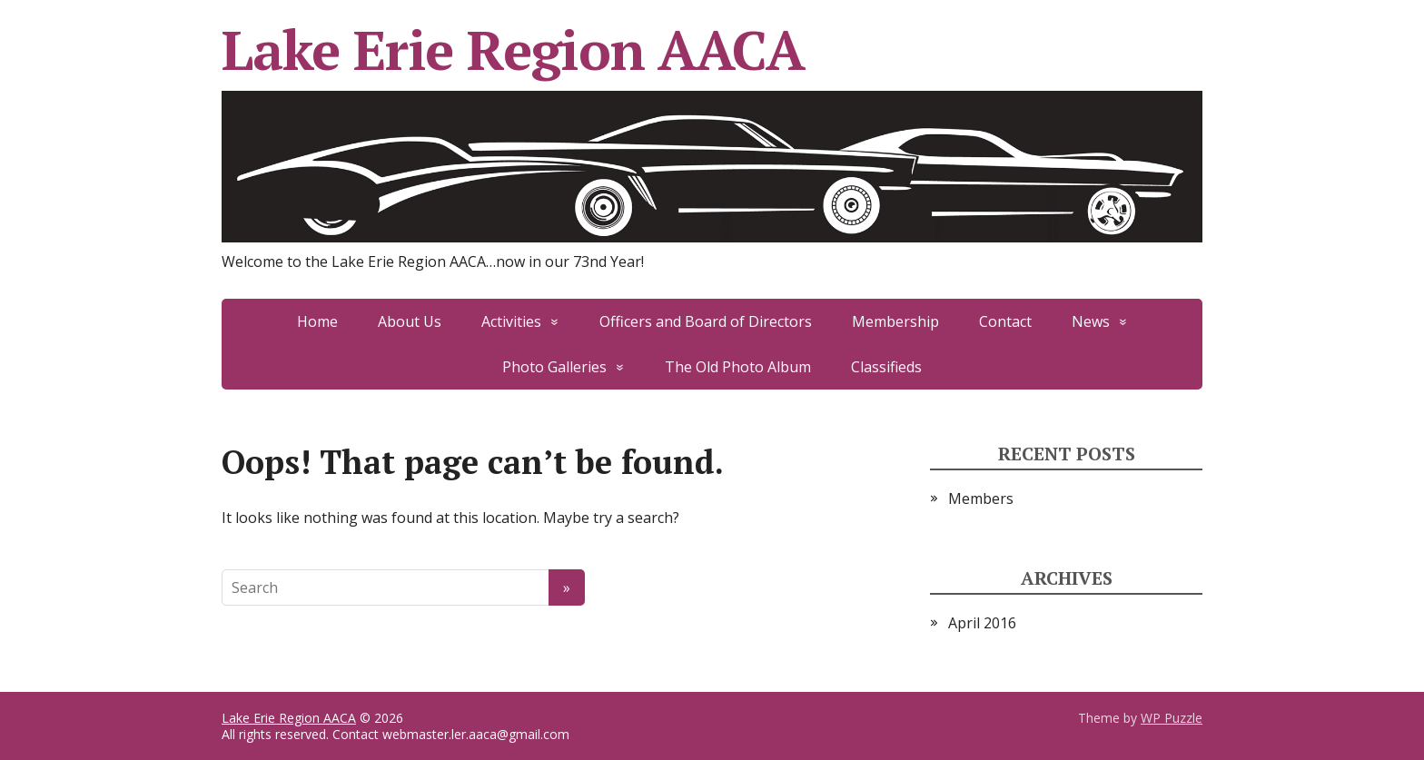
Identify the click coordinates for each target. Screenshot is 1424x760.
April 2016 (982, 623)
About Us (409, 321)
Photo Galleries (554, 367)
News (1091, 321)
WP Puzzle (1171, 717)
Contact (1005, 321)
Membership (895, 321)
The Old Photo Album (738, 367)
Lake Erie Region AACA (712, 134)
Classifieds (886, 367)
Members (981, 498)
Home (317, 321)
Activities (511, 321)
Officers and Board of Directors (705, 321)
